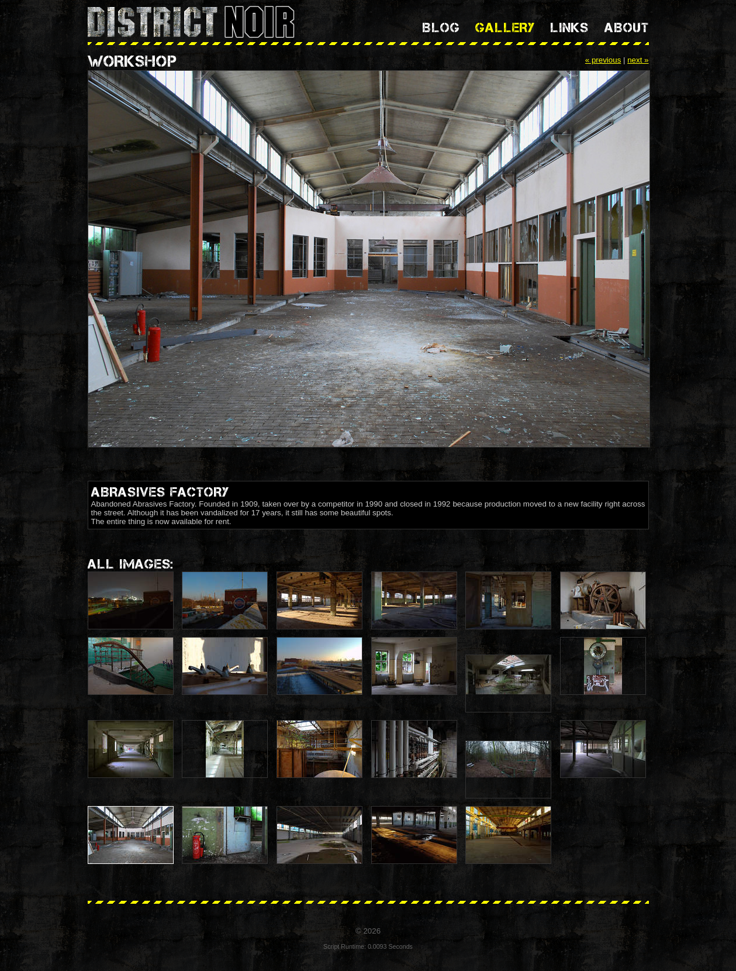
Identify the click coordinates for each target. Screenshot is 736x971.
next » (637, 60)
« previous (603, 60)
